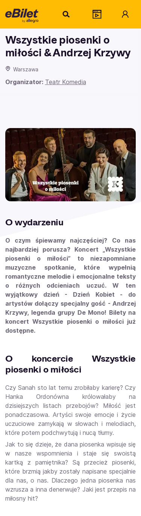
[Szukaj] (66, 14)
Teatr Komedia (65, 82)
